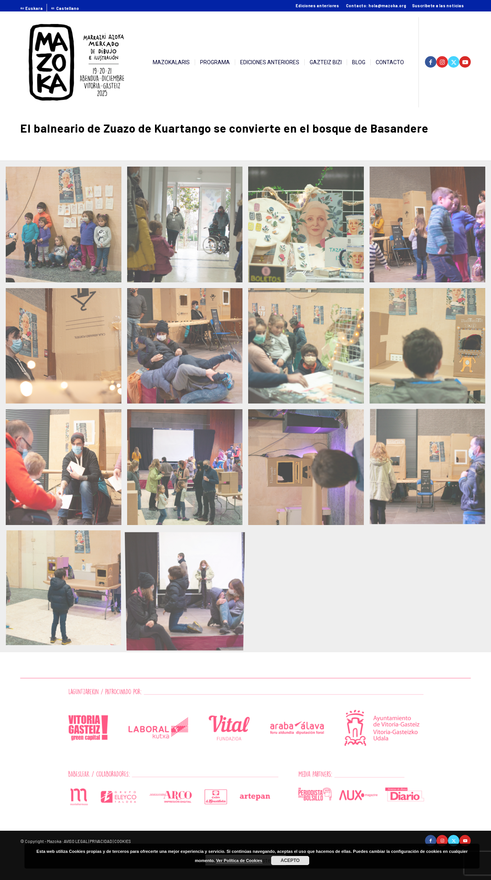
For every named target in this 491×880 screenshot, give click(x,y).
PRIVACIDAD (101, 841)
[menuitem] (33, 8)
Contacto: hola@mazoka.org (376, 5)
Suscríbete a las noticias (438, 5)
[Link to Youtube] (465, 62)
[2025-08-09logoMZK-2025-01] (76, 62)
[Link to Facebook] (430, 62)
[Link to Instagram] (442, 62)
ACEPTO (290, 860)
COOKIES (122, 841)
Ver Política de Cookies (239, 860)
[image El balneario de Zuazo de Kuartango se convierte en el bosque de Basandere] (66, 227)
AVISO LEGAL (76, 841)
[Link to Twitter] (453, 62)
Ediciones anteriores (317, 5)
